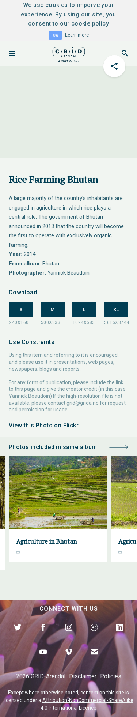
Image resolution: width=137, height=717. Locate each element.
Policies (110, 676)
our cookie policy (84, 23)
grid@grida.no (82, 403)
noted (71, 692)
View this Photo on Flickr (44, 425)
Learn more (77, 35)
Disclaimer (82, 676)
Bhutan (50, 263)
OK (55, 35)
